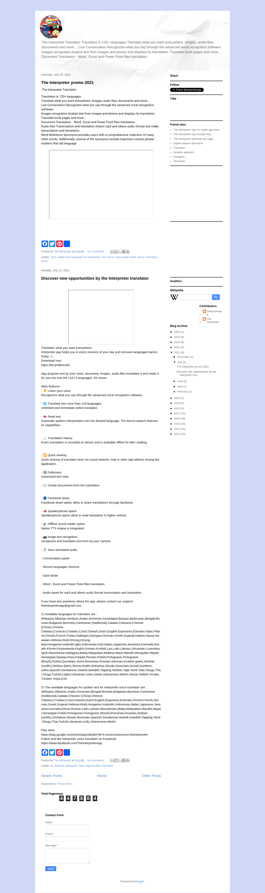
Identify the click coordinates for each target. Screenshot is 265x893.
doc (104, 257)
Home (102, 776)
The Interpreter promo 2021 (67, 82)
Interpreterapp (214, 313)
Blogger (139, 881)
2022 (177, 347)
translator (151, 257)
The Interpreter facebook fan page (193, 138)
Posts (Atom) (65, 783)
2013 (177, 433)
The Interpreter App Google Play (192, 134)
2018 (177, 408)
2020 (177, 398)
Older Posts (151, 776)
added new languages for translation (79, 257)
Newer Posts (51, 776)
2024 (177, 337)
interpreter (72, 765)
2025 (177, 331)
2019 (177, 403)
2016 (177, 418)
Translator (179, 147)
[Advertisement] (195, 193)
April (180, 386)
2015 (177, 423)
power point (129, 257)
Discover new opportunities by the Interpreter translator (95, 278)
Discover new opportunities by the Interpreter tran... (196, 373)
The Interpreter (213, 320)
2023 (177, 342)
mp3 (118, 257)
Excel (111, 257)
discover (59, 765)
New (81, 765)
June (180, 381)
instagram (179, 156)
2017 (177, 413)
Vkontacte (179, 161)
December (183, 356)
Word (44, 261)
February (183, 391)
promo (141, 257)
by (52, 765)
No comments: (96, 251)
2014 (177, 428)
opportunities (93, 765)
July (180, 362)
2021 (53, 257)
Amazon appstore (183, 152)
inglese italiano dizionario (188, 143)
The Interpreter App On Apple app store (196, 129)
